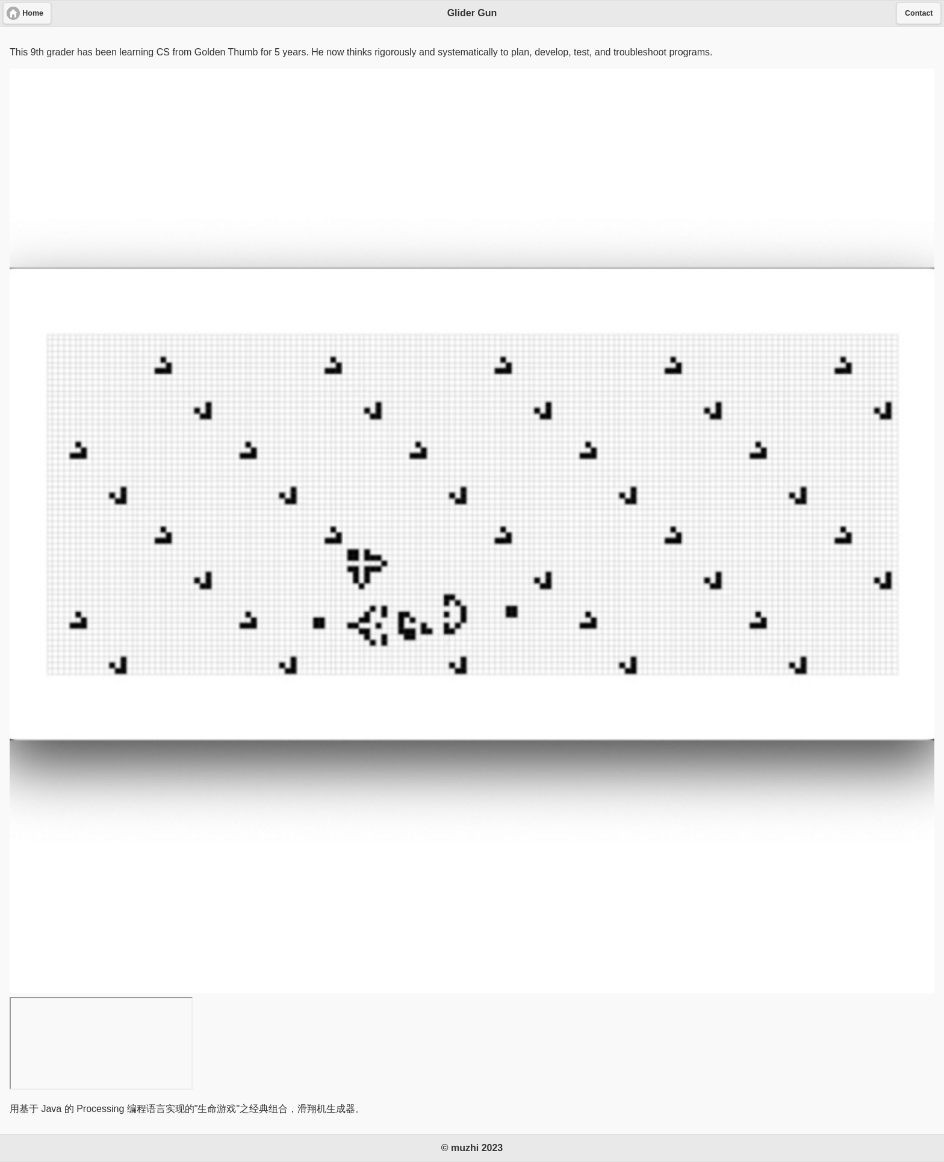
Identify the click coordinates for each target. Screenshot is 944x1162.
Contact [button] (919, 13)
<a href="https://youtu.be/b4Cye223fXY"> (101, 1043)
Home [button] (32, 13)
